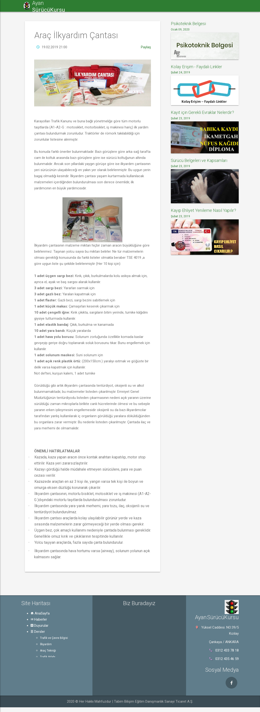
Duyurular (39, 625)
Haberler (39, 619)
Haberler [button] (99, 6)
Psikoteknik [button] (202, 6)
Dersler (38, 632)
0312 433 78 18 (227, 650)
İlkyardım (46, 644)
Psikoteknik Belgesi (188, 23)
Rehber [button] (230, 6)
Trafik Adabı (47, 657)
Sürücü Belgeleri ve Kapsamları (199, 160)
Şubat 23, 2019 (180, 118)
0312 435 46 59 (227, 659)
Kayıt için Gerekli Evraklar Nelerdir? (202, 112)
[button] (78, 6)
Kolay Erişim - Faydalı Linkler (196, 66)
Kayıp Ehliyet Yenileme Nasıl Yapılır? (203, 210)
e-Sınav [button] (176, 6)
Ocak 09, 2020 (180, 29)
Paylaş (146, 47)
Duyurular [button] (126, 6)
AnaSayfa (40, 613)
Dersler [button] (153, 6)
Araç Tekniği (48, 650)
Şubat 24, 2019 (180, 72)
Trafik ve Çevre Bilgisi (54, 638)
